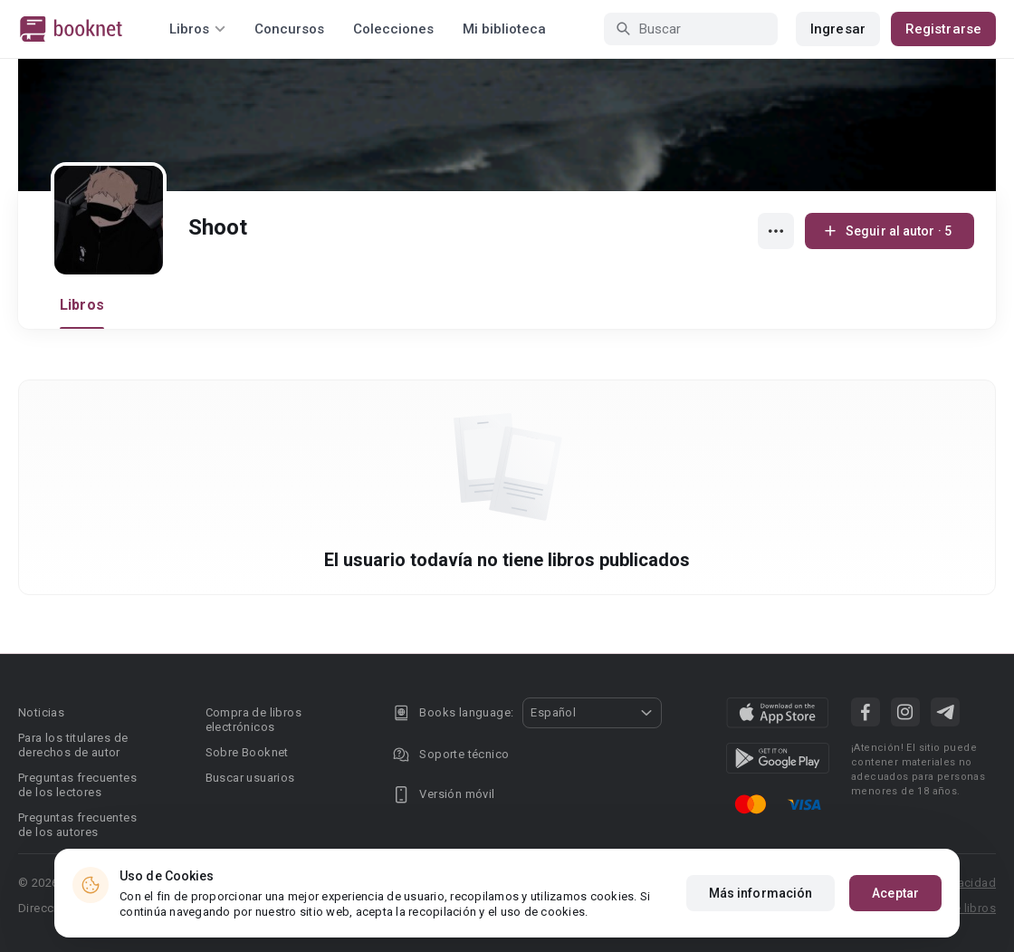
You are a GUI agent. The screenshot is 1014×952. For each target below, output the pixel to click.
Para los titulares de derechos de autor (73, 745)
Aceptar (895, 894)
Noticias (41, 712)
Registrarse (943, 29)
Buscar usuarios (250, 777)
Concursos (289, 29)
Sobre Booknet (247, 752)
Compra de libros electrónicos (253, 720)
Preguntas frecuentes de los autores (77, 825)
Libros (82, 304)
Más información (761, 894)
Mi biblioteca (504, 29)
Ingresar (838, 29)
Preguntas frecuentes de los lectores (77, 785)
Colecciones (393, 29)
